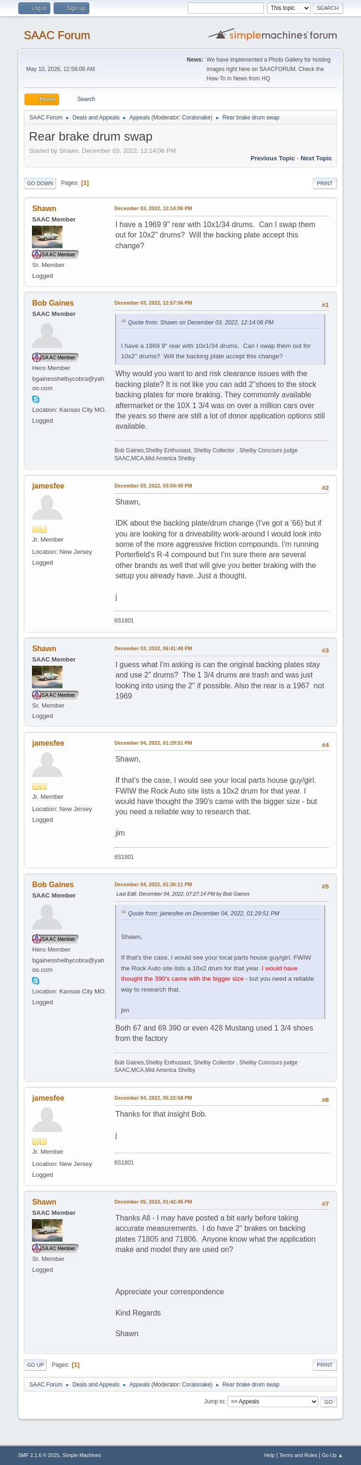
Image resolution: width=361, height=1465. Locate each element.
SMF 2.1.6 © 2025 (38, 1455)
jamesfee (48, 486)
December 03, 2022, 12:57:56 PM (153, 303)
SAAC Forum (57, 35)
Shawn (44, 209)
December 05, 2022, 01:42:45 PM (153, 1202)
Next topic (316, 158)
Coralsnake (196, 117)
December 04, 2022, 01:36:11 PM (153, 884)
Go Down (40, 183)
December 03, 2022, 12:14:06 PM (153, 208)
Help (269, 1455)
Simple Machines (82, 1455)
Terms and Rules (298, 1455)
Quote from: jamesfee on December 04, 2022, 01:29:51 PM (203, 913)
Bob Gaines (53, 303)
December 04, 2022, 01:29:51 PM (153, 743)
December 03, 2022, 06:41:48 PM (153, 648)
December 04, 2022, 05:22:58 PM (153, 1098)
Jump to (214, 1401)
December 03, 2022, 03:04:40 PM (153, 485)
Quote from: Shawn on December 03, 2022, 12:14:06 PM (200, 322)
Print (325, 183)
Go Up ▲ (332, 1455)
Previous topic (273, 158)
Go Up (35, 1365)
